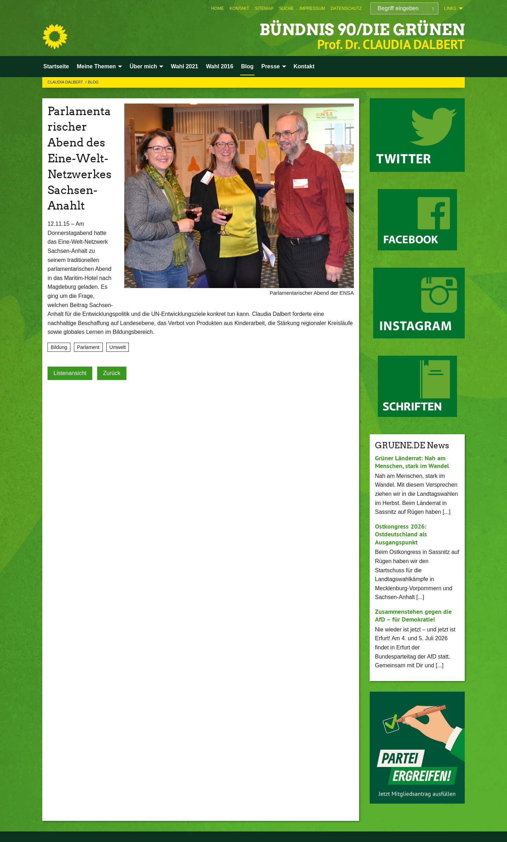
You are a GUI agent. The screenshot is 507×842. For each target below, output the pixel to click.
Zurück (111, 373)
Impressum (312, 8)
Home (217, 8)
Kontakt (239, 8)
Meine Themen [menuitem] (96, 66)
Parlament (88, 347)
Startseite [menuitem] (56, 66)
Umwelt (117, 347)
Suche (286, 8)
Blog (93, 82)
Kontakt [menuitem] (304, 66)
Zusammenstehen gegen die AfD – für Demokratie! (413, 615)
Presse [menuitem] (270, 66)
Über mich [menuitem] (143, 66)
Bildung (59, 347)
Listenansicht (70, 373)
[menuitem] (217, 8)
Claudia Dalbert (66, 82)
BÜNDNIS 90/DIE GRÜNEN (362, 29)
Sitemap (264, 8)
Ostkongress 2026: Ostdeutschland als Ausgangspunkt (401, 534)
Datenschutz (346, 8)
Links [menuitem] (450, 8)
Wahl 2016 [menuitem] (219, 66)
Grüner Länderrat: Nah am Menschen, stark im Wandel (412, 462)
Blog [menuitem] (247, 66)
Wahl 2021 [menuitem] (184, 66)
